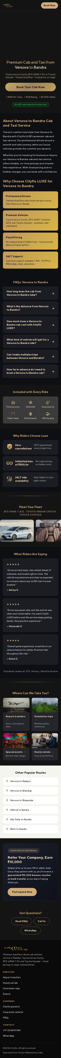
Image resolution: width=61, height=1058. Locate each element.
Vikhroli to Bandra (17, 810)
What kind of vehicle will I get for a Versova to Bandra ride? (28, 341)
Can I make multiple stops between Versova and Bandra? (25, 356)
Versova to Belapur (18, 781)
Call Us (42, 921)
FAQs (6, 1017)
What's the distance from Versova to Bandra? (27, 308)
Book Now (49, 5)
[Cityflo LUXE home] (8, 5)
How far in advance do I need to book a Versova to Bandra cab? (26, 371)
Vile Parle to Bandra (18, 819)
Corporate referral (13, 1012)
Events (6, 994)
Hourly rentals (10, 983)
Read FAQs (21, 921)
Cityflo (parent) (11, 1006)
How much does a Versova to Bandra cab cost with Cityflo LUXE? (24, 324)
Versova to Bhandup (19, 790)
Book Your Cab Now (30, 87)
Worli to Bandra (16, 829)
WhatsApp (30, 930)
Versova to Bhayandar (19, 800)
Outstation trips (11, 988)
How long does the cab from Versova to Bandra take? (24, 293)
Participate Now (22, 892)
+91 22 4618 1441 (12, 1030)
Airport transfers (12, 977)
